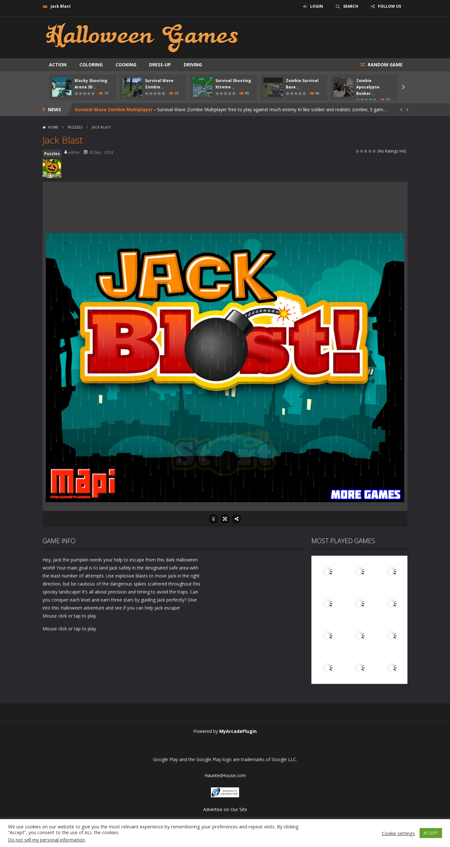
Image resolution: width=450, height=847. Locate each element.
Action (58, 65)
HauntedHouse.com (225, 775)
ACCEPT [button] (430, 833)
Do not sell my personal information (46, 839)
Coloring (91, 65)
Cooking (126, 65)
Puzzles (75, 127)
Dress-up (160, 65)
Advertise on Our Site (225, 809)
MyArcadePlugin (238, 731)
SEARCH (350, 6)
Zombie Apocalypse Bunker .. (368, 87)
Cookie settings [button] (398, 833)
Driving (193, 65)
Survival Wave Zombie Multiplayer (114, 109)
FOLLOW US (389, 6)
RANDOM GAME (384, 65)
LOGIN (316, 6)
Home (53, 127)
